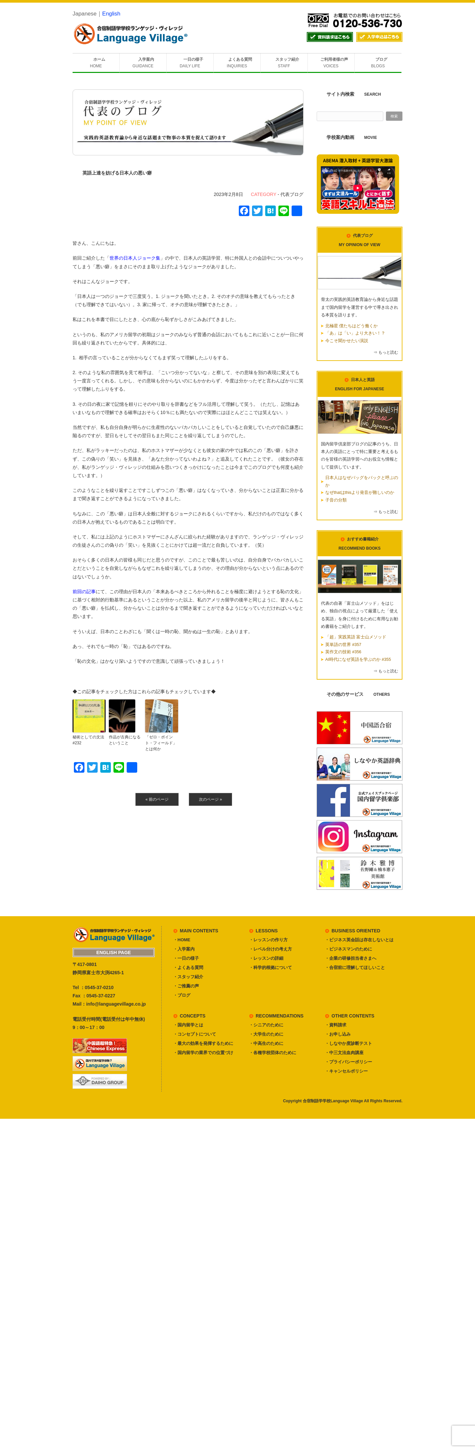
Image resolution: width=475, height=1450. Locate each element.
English (111, 14)
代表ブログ (291, 194)
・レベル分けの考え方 (270, 949)
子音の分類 (336, 500)
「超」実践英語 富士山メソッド (355, 637)
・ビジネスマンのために (348, 949)
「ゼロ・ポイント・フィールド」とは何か (161, 743)
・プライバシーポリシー (348, 1061)
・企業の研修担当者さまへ (350, 958)
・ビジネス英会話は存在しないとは (359, 939)
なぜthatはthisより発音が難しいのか (359, 492)
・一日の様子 (186, 958)
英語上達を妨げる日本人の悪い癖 (117, 173)
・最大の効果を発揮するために (203, 1043)
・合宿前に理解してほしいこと (355, 967)
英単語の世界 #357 (343, 644)
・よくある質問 (188, 967)
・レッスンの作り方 (268, 939)
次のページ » (210, 799)
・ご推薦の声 (186, 985)
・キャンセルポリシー (346, 1071)
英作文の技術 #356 (343, 652)
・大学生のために (266, 1034)
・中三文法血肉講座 (344, 1052)
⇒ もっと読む (385, 352)
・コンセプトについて (194, 1034)
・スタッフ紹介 (188, 976)
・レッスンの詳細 (266, 958)
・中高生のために (266, 1043)
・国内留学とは (188, 1024)
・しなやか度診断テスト (348, 1043)
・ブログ (181, 995)
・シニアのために (266, 1024)
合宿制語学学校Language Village (333, 1101)
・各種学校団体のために (272, 1052)
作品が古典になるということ (125, 740)
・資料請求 (335, 1024)
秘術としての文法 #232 (88, 740)
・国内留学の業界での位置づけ (203, 1052)
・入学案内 (184, 949)
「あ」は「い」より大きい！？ (355, 333)
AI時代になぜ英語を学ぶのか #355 (358, 659)
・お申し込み (338, 1034)
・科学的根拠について (270, 967)
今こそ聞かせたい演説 (346, 340)
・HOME (181, 939)
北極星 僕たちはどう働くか (351, 326)
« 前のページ (157, 799)
